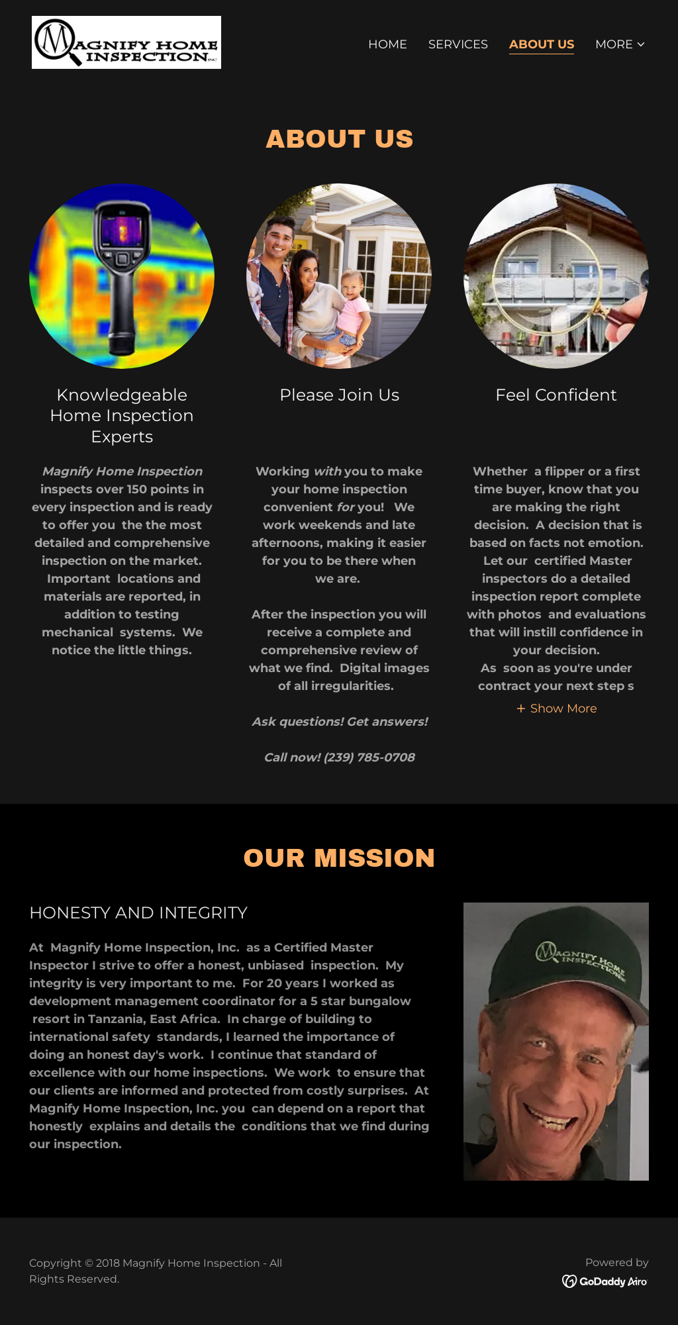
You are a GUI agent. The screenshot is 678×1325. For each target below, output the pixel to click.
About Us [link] (541, 44)
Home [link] (387, 44)
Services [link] (458, 44)
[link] (126, 41)
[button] (620, 44)
